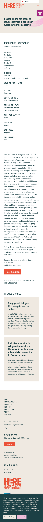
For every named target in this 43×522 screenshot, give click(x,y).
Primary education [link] (11, 107)
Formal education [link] (11, 100)
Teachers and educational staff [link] (16, 78)
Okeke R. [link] (7, 63)
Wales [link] (6, 125)
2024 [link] (6, 85)
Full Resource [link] (13, 271)
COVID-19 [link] (8, 75)
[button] (37, 5)
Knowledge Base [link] (11, 401)
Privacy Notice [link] (9, 452)
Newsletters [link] (9, 409)
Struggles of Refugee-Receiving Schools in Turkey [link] (18, 306)
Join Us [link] (9, 444)
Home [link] (6, 399)
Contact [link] (7, 414)
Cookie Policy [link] (21, 510)
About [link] (6, 412)
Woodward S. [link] (9, 65)
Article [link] (6, 117)
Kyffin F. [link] (7, 60)
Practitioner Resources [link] (11, 470)
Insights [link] (8, 407)
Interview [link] (7, 93)
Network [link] (8, 404)
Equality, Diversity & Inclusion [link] (13, 458)
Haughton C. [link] (9, 57)
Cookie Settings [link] (9, 517)
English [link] (7, 132)
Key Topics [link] (7, 472)
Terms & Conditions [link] (10, 455)
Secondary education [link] (12, 110)
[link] (40, 13)
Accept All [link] (21, 517)
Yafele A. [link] (7, 68)
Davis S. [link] (7, 55)
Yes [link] (5, 139)
